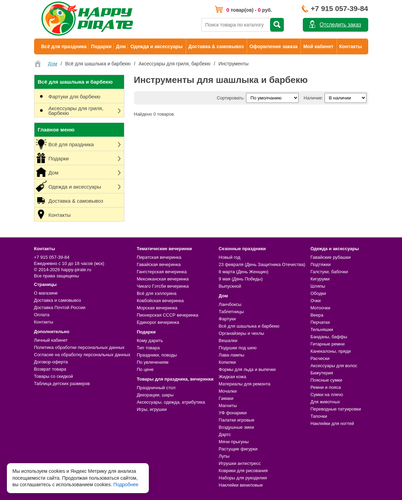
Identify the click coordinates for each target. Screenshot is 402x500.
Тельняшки (321, 329)
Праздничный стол (156, 387)
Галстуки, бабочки (329, 271)
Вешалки (228, 340)
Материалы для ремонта (244, 383)
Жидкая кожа (232, 376)
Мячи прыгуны (234, 441)
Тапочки (318, 416)
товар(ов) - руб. (249, 10)
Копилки (227, 362)
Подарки (101, 46)
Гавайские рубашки (330, 257)
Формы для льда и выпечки (247, 369)
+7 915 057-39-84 (339, 8)
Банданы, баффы (328, 336)
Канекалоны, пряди (330, 351)
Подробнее (125, 484)
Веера (316, 315)
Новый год (229, 257)
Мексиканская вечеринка (163, 278)
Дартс (225, 434)
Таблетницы (231, 311)
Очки (315, 300)
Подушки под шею (238, 347)
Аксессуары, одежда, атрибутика (171, 402)
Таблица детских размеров (62, 383)
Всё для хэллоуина (156, 293)
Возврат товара (50, 369)
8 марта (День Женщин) (243, 271)
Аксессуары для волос (333, 365)
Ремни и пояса (325, 387)
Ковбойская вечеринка (160, 300)
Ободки (318, 293)
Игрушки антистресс (240, 463)
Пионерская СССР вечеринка (167, 315)
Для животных (325, 401)
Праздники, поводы (157, 355)
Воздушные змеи (236, 427)
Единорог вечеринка (158, 322)
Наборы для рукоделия (243, 477)
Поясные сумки (326, 380)
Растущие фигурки (238, 448)
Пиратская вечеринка (159, 257)
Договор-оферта (51, 361)
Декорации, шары (155, 394)
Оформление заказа (273, 46)
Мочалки (228, 391)
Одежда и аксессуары (156, 46)
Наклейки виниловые (241, 485)
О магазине (46, 293)
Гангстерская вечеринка (162, 271)
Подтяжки (320, 264)
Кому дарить (150, 340)
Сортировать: (231, 97)
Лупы (224, 456)
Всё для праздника (63, 46)
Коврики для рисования (243, 470)
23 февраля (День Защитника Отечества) (262, 264)
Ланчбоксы (230, 304)
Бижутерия (321, 372)
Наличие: (313, 97)
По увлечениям (152, 362)
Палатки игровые (237, 420)
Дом (121, 46)
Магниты (228, 405)
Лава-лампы (231, 355)
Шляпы (317, 286)
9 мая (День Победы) (241, 278)
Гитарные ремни (327, 344)
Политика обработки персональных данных (79, 347)
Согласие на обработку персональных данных (82, 354)
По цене (145, 369)
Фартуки (227, 318)
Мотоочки (320, 307)
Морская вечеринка (157, 307)
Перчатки (320, 322)
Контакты (350, 46)
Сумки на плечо (326, 394)
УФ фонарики (233, 412)
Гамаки (226, 398)
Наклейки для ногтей (332, 423)
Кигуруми (320, 278)
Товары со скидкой (53, 376)
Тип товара (148, 347)
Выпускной (230, 286)
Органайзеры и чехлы (241, 333)
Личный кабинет (51, 340)
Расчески (319, 358)
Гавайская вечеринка (159, 264)
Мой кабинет (318, 46)
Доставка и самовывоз (57, 300)
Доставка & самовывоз (216, 46)
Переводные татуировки (335, 409)
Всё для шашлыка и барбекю (249, 326)
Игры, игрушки (152, 409)
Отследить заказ (340, 25)
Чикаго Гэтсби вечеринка (163, 286)
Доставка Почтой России (59, 307)
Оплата (42, 314)
